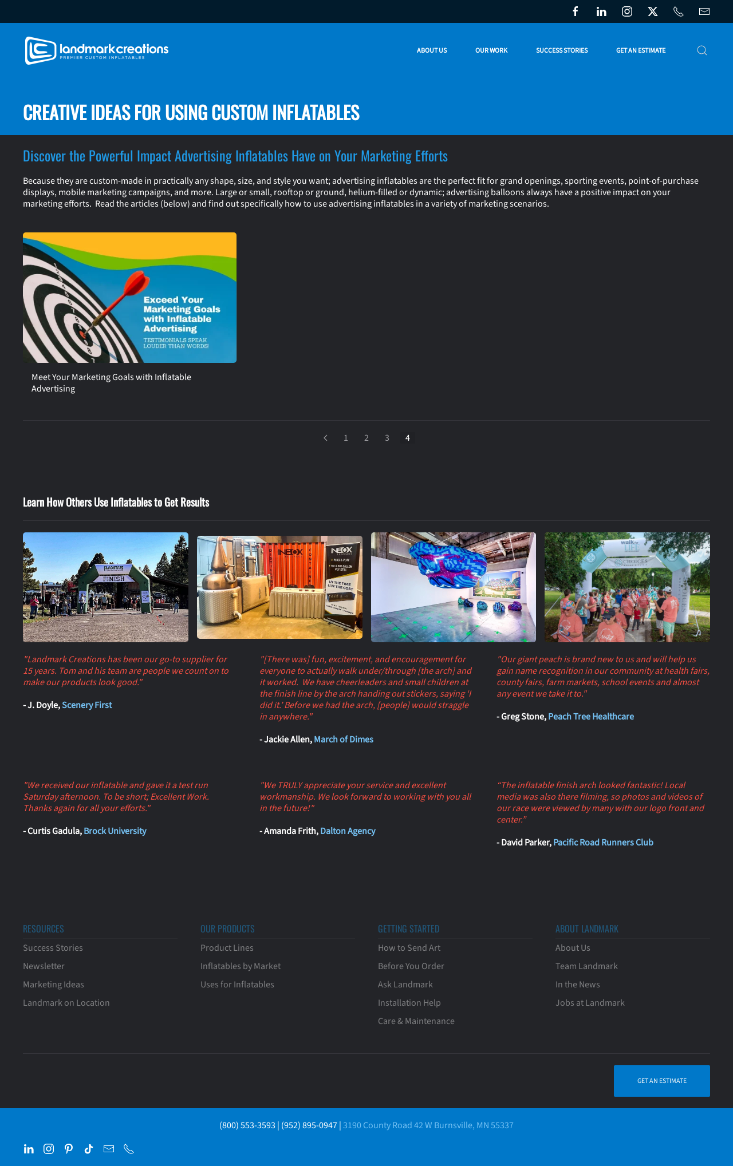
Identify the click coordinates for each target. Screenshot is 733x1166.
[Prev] (325, 437)
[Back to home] (99, 50)
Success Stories (562, 51)
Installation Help (409, 1003)
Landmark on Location (66, 1003)
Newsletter (44, 966)
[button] (702, 50)
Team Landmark (586, 966)
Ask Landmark (405, 984)
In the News (577, 984)
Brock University (115, 831)
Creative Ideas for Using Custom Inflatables (191, 111)
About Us (572, 948)
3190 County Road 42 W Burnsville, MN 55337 (428, 1125)
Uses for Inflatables (237, 984)
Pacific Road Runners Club (603, 842)
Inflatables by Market (240, 966)
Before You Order (411, 966)
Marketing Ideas (53, 984)
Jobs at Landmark (590, 1003)
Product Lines (227, 948)
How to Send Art (409, 948)
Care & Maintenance (416, 1021)
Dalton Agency (347, 831)
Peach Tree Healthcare (591, 716)
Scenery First (87, 705)
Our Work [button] (491, 51)
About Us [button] (432, 51)
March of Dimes (343, 739)
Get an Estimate (640, 51)
